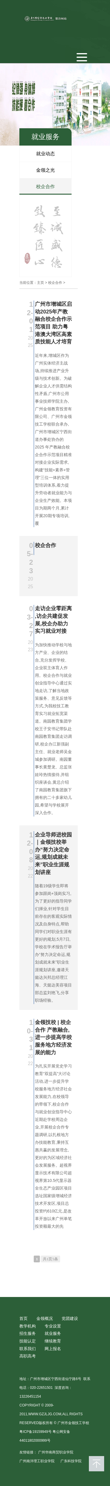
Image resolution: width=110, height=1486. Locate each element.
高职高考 (27, 1356)
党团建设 (70, 1318)
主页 (40, 283)
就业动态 (45, 153)
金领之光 (45, 170)
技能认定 (27, 1341)
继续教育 (53, 1341)
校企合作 (45, 186)
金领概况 (44, 1318)
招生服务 (27, 1333)
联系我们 (27, 1348)
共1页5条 (50, 1259)
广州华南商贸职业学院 (55, 1452)
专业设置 (53, 1326)
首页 (23, 1318)
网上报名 (53, 1348)
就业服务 (53, 1333)
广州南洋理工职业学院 (37, 1461)
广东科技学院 (71, 1461)
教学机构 (27, 1326)
